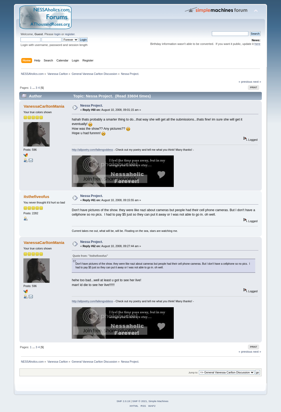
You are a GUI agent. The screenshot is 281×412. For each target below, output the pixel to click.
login (57, 34)
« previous (245, 81)
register (70, 34)
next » (257, 81)
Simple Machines (158, 401)
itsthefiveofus (36, 196)
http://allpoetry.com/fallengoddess (92, 149)
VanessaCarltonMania (44, 106)
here (257, 43)
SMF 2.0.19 (123, 401)
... (33, 87)
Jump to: (193, 372)
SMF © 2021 (139, 401)
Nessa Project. (91, 105)
